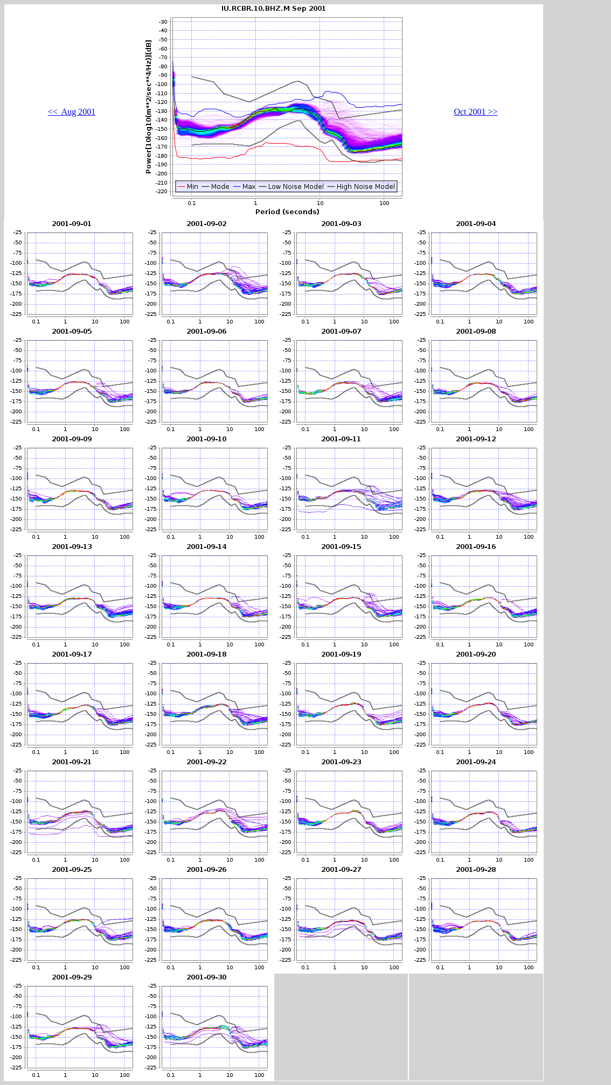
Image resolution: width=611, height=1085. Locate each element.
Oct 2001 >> (475, 111)
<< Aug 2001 (72, 111)
